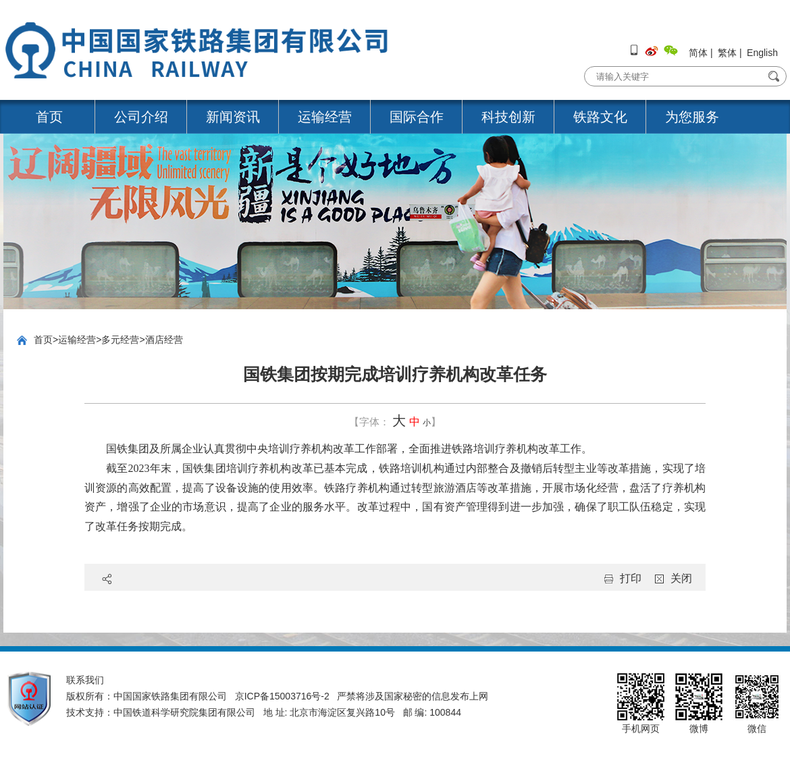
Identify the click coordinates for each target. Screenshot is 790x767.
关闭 (681, 578)
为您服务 (692, 116)
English (762, 52)
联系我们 (85, 680)
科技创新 (508, 116)
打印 (630, 578)
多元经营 (120, 339)
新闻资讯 (233, 116)
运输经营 (325, 116)
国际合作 (417, 116)
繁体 (727, 52)
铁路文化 (600, 116)
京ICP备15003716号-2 (282, 696)
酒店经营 (164, 339)
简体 (698, 52)
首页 (49, 116)
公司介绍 (141, 116)
